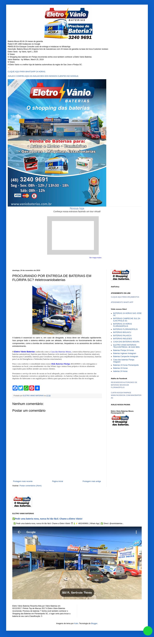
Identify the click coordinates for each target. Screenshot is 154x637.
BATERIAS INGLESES (122, 339)
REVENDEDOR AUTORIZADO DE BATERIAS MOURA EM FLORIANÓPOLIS (124, 384)
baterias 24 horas (120, 371)
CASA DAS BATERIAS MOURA (126, 342)
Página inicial (57, 481)
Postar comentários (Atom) (31, 486)
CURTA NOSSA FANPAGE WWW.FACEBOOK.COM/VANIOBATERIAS (126, 395)
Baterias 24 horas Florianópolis (126, 365)
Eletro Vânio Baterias (24, 351)
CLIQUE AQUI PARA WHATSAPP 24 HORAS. (27, 72)
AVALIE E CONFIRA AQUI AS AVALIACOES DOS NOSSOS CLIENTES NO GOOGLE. (43, 76)
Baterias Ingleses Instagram (124, 353)
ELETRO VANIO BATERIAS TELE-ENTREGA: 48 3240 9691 (126, 346)
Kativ (76, 623)
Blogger (94, 623)
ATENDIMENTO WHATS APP (122, 302)
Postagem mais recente (22, 481)
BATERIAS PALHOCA (122, 335)
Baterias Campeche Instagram (125, 356)
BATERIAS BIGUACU (122, 332)
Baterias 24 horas (120, 368)
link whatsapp (147, 630)
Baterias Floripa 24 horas (123, 350)
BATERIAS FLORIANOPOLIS (125, 329)
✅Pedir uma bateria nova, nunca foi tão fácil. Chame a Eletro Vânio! (47, 519)
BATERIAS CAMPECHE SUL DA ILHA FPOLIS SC (126, 319)
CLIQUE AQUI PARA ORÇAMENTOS (125, 297)
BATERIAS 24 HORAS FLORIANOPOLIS (122, 325)
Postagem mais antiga (92, 481)
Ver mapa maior (95, 258)
